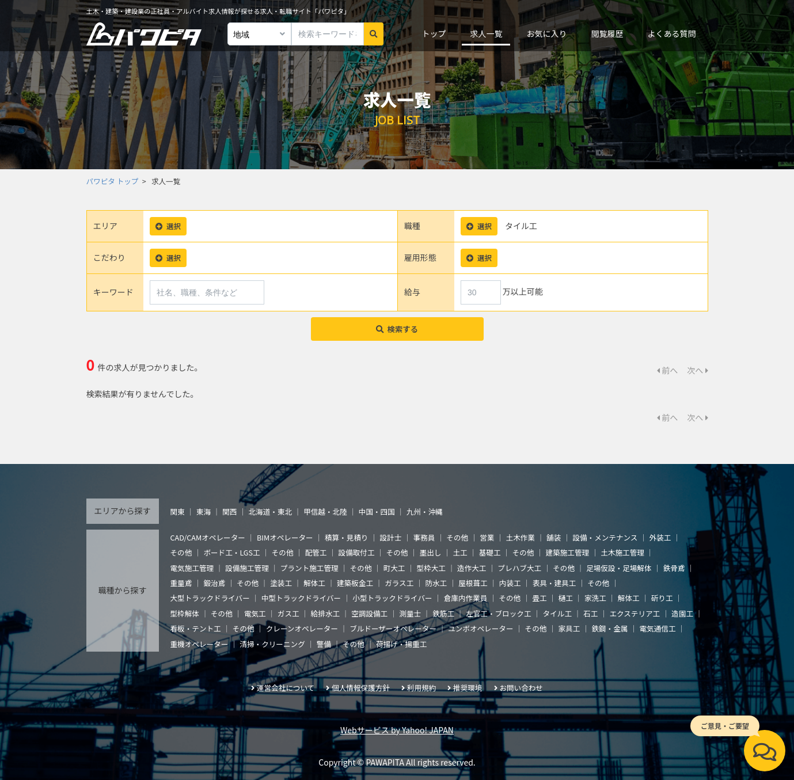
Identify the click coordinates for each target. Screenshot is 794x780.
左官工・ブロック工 (498, 613)
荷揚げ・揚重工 (401, 643)
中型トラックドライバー (301, 597)
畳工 (539, 597)
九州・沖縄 (425, 511)
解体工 (314, 582)
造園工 (682, 613)
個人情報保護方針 (361, 687)
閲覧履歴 (607, 33)
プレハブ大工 (520, 567)
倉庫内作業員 (466, 597)
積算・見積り (346, 537)
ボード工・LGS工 (231, 552)
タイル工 (557, 613)
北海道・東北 (270, 511)
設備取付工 (357, 552)
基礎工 (490, 552)
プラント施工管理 (309, 567)
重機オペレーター (199, 643)
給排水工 (325, 613)
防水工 (436, 582)
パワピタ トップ (112, 181)
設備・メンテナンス (604, 537)
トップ (433, 33)
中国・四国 (377, 511)
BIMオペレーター (285, 537)
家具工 (569, 628)
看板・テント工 (195, 628)
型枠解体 (184, 613)
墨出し (431, 552)
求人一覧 (486, 33)
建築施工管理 (568, 552)
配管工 (316, 552)
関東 (177, 511)
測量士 (410, 613)
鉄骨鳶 (674, 567)
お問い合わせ (521, 687)
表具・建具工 (554, 582)
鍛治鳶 (214, 582)
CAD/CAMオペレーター (207, 537)
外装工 (660, 537)
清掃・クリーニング (272, 643)
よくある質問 (671, 33)
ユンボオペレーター (480, 628)
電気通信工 (658, 628)
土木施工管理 (622, 552)
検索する (397, 329)
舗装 (553, 537)
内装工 (510, 582)
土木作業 (520, 537)
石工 (590, 613)
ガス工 (288, 613)
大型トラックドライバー (210, 597)
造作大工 (471, 567)
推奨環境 (467, 687)
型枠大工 (431, 567)
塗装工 (281, 582)
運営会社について (285, 687)
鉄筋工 (443, 613)
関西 (229, 511)
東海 (203, 511)
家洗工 (595, 597)
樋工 (566, 597)
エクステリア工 (634, 613)
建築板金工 (355, 582)
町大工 (394, 567)
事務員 (424, 537)
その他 (457, 537)
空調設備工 (369, 613)
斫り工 (662, 597)
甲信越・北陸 (325, 511)
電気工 (255, 613)
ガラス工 (399, 582)
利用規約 (421, 687)
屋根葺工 (472, 582)
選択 (168, 225)
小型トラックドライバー (392, 597)
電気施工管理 (192, 567)
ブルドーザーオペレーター (392, 628)
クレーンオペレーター (302, 628)
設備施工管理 (247, 567)
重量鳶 (181, 582)
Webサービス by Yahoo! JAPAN (397, 730)
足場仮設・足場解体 (618, 567)
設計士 (391, 537)
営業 (487, 537)
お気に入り (546, 33)
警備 (324, 643)
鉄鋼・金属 (609, 628)
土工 (460, 552)
